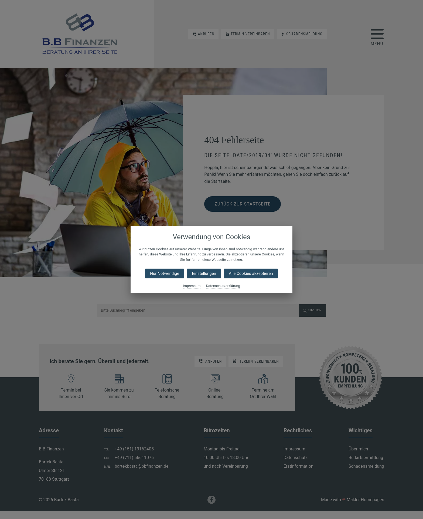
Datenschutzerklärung (223, 286)
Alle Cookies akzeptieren (251, 273)
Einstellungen (204, 273)
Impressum (191, 286)
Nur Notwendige (164, 273)
